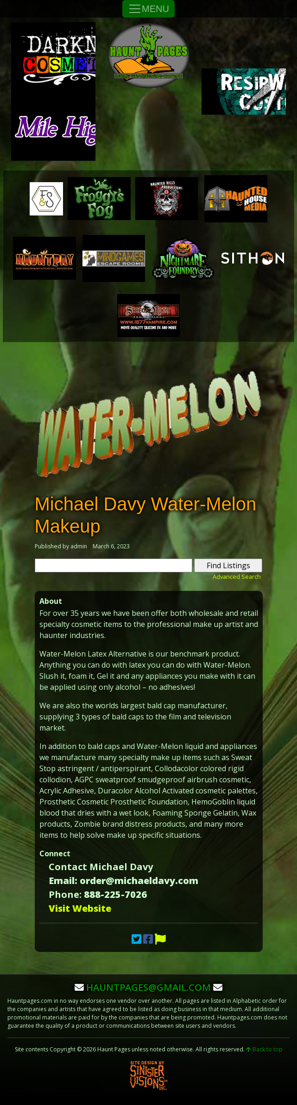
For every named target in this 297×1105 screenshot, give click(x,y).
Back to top (264, 1049)
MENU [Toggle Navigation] (148, 9)
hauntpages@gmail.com (148, 987)
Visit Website (80, 908)
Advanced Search (237, 576)
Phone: (65, 894)
